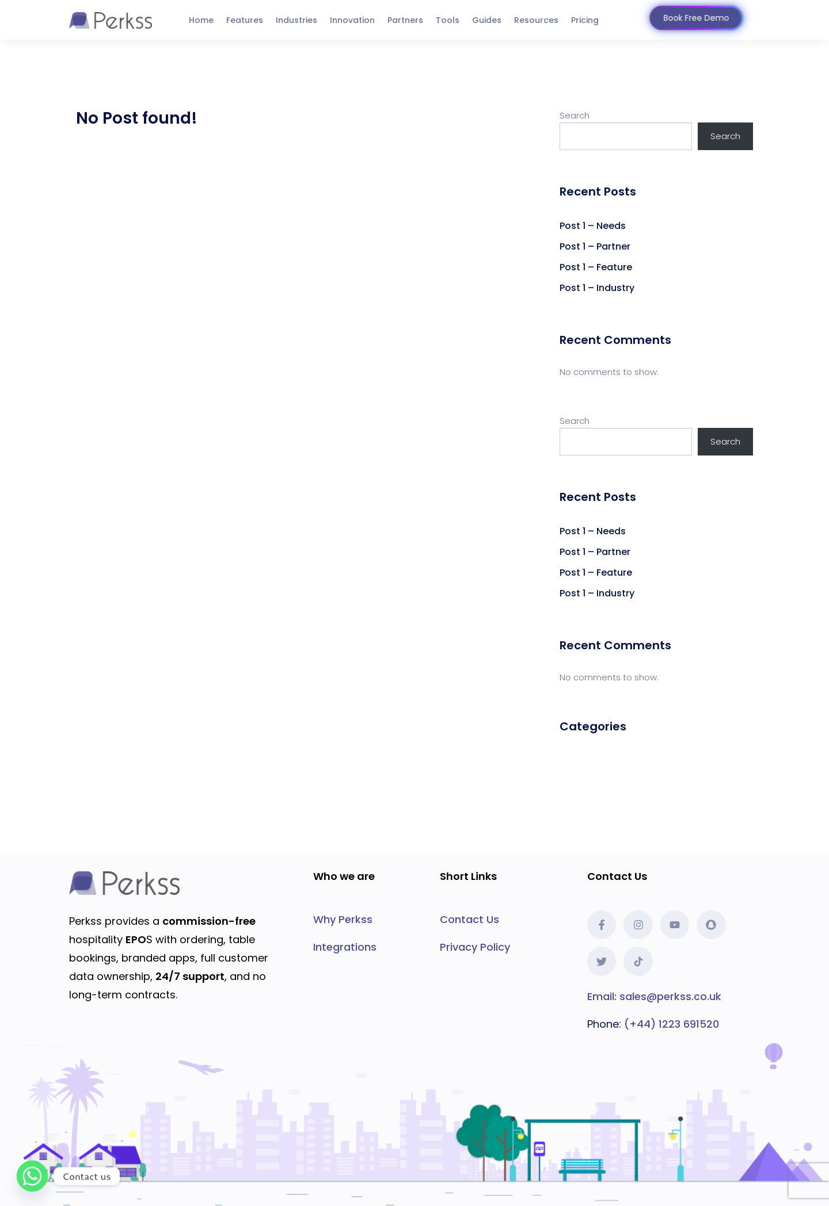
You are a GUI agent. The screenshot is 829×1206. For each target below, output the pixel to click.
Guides (486, 20)
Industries (296, 20)
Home (201, 20)
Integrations (345, 947)
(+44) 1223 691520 (671, 1024)
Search (575, 115)
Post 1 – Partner (595, 246)
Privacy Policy (475, 947)
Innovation (352, 20)
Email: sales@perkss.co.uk (654, 996)
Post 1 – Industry (597, 287)
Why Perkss (342, 919)
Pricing (585, 20)
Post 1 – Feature (596, 267)
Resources (536, 20)
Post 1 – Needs (593, 225)
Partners (405, 20)
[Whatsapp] (32, 1176)
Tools (447, 20)
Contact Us (469, 919)
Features (244, 20)
